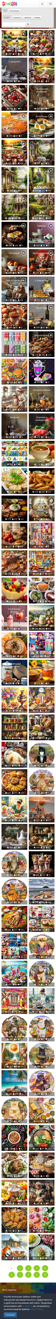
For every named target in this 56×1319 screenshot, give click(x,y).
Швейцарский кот (41, 1019)
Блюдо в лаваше (14, 910)
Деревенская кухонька (41, 500)
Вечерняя (14, 417)
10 (45, 1275)
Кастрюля (14, 1184)
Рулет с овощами (14, 636)
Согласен (10, 1315)
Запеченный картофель (42, 473)
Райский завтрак (14, 965)
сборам (37, 17)
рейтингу (27, 17)
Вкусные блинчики (41, 253)
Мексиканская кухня (41, 1101)
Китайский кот (41, 773)
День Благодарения (41, 554)
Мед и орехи (14, 308)
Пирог (14, 116)
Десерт (41, 362)
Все (5, 11)
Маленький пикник (14, 362)
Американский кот (14, 883)
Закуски (41, 1238)
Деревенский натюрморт (14, 665)
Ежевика (41, 226)
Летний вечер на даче (14, 35)
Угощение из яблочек (14, 528)
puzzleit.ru (27, 1306)
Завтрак (14, 226)
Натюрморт (14, 253)
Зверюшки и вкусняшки (41, 911)
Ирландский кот (41, 746)
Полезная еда (41, 1129)
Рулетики (14, 472)
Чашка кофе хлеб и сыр (41, 719)
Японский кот (14, 855)
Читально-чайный (41, 390)
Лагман (14, 1129)
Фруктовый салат (14, 581)
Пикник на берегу (41, 800)
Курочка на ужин (14, 1156)
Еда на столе (41, 1156)
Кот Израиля (42, 1047)
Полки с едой (41, 828)
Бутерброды (41, 116)
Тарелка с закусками (42, 34)
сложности (17, 17)
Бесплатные (14, 11)
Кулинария (41, 992)
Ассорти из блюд (14, 499)
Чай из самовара (14, 280)
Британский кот (14, 1019)
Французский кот (42, 1074)
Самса (14, 1211)
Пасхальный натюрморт (42, 90)
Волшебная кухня (41, 1184)
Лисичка (14, 1238)
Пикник (14, 1074)
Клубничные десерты (14, 610)
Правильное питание (42, 582)
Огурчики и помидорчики (41, 418)
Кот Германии (14, 1101)
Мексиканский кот (41, 937)
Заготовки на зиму (14, 718)
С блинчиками (42, 280)
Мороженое (14, 335)
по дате (7, 17)
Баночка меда (41, 664)
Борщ (41, 445)
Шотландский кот (41, 965)
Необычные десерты (42, 855)
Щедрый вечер (41, 335)
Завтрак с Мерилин (14, 992)
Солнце (14, 1047)
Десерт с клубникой (14, 89)
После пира (41, 308)
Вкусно (41, 691)
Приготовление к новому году (14, 391)
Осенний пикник (14, 554)
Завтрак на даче (42, 143)
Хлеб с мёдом (14, 800)
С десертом (14, 61)
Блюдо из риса (14, 746)
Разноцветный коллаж (42, 528)
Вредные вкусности (14, 773)
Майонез (41, 609)
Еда (41, 1211)
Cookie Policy (36, 1309)
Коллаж (14, 445)
